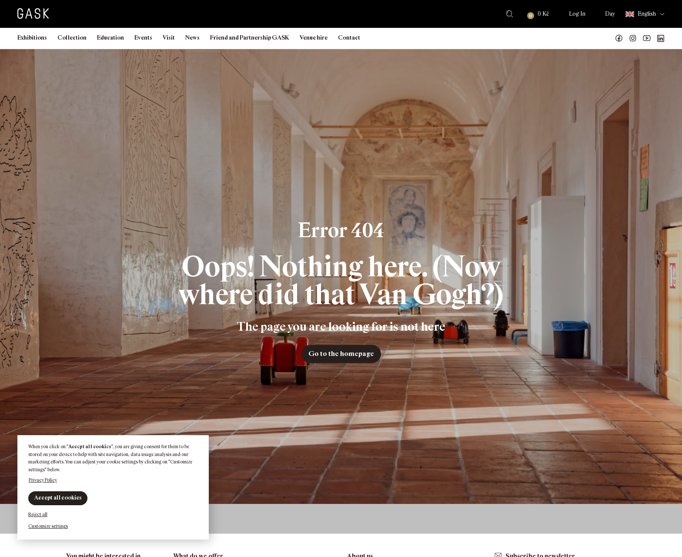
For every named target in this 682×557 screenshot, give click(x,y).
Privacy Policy (43, 480)
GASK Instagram (633, 38)
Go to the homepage (341, 353)
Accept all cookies (58, 497)
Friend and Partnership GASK (249, 37)
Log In (577, 13)
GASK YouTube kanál (647, 38)
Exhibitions (32, 37)
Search (509, 14)
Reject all (37, 514)
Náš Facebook (619, 38)
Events (143, 37)
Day (610, 13)
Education (110, 37)
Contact (349, 37)
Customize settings (48, 526)
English (640, 14)
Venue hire (314, 37)
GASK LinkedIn (661, 38)
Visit (169, 37)
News (192, 37)
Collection (72, 37)
